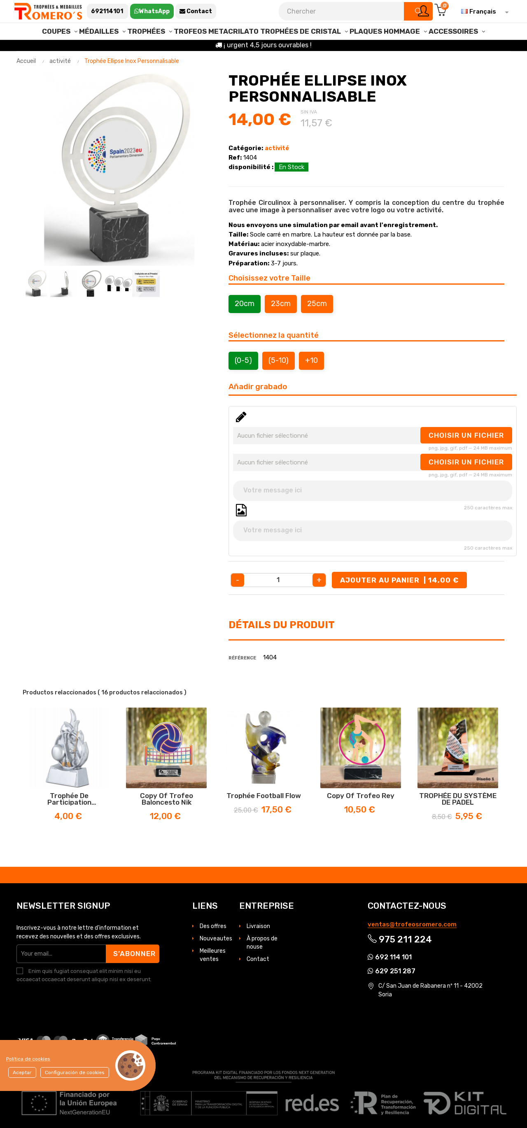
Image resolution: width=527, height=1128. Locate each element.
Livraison (258, 926)
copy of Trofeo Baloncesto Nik (166, 798)
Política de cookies (28, 1059)
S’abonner (134, 953)
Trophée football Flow (263, 795)
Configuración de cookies (75, 1072)
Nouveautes (216, 938)
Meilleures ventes (213, 955)
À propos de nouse (262, 942)
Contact (258, 959)
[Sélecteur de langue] (483, 11)
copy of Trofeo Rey (360, 795)
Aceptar (22, 1072)
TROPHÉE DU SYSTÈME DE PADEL (458, 798)
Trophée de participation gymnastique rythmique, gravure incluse (69, 798)
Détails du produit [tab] (282, 625)
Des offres (213, 926)
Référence (242, 658)
